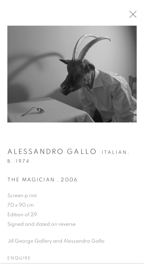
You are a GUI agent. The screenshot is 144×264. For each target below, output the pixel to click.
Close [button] (131, 16)
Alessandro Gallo (52, 153)
